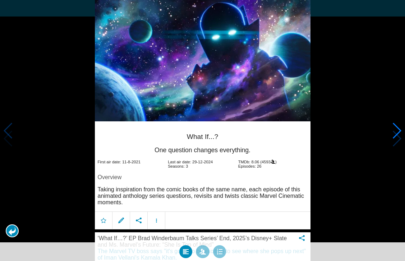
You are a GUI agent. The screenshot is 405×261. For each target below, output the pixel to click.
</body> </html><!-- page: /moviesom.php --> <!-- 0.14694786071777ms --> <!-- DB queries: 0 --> (202, 130)
